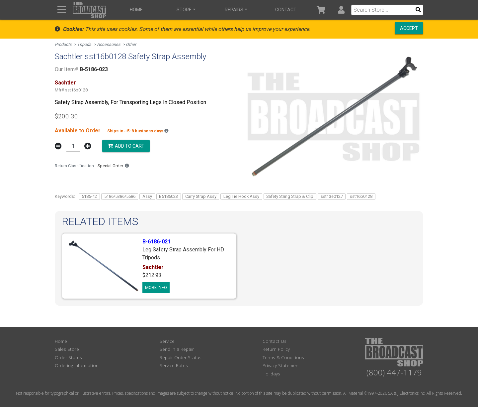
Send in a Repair (177, 349)
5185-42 (89, 196)
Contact (285, 9)
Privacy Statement (281, 365)
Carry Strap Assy (200, 196)
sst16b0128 (361, 196)
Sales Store (67, 349)
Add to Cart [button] (126, 145)
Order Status (68, 357)
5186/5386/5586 (119, 196)
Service (167, 341)
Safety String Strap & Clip (289, 196)
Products (63, 44)
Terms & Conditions (283, 357)
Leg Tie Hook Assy (241, 196)
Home (136, 9)
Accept (409, 28)
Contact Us (274, 341)
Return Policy (276, 349)
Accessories (108, 44)
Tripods (84, 44)
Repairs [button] (234, 9)
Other (131, 44)
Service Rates (174, 365)
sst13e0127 (332, 196)
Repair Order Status (180, 357)
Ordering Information (77, 365)
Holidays (271, 373)
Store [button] (184, 9)
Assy (147, 196)
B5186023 (168, 196)
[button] (341, 10)
